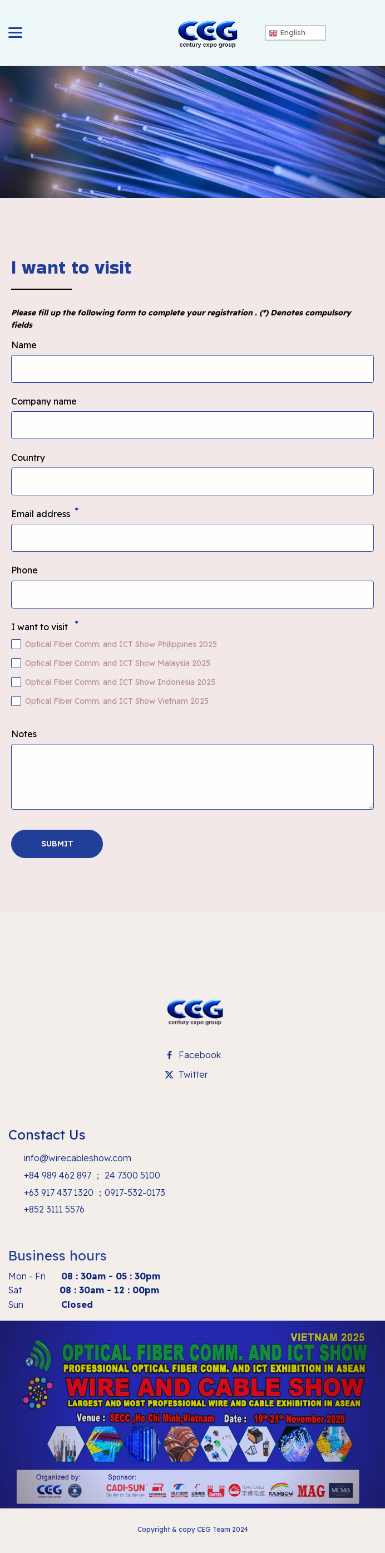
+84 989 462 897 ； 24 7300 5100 (91, 1175)
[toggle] (15, 33)
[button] (57, 844)
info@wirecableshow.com (76, 1157)
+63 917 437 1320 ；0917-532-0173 (93, 1192)
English (287, 33)
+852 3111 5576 (53, 1209)
